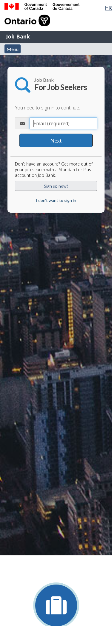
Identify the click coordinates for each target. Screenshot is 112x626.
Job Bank (18, 36)
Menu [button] (13, 49)
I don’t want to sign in (56, 200)
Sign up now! (56, 185)
